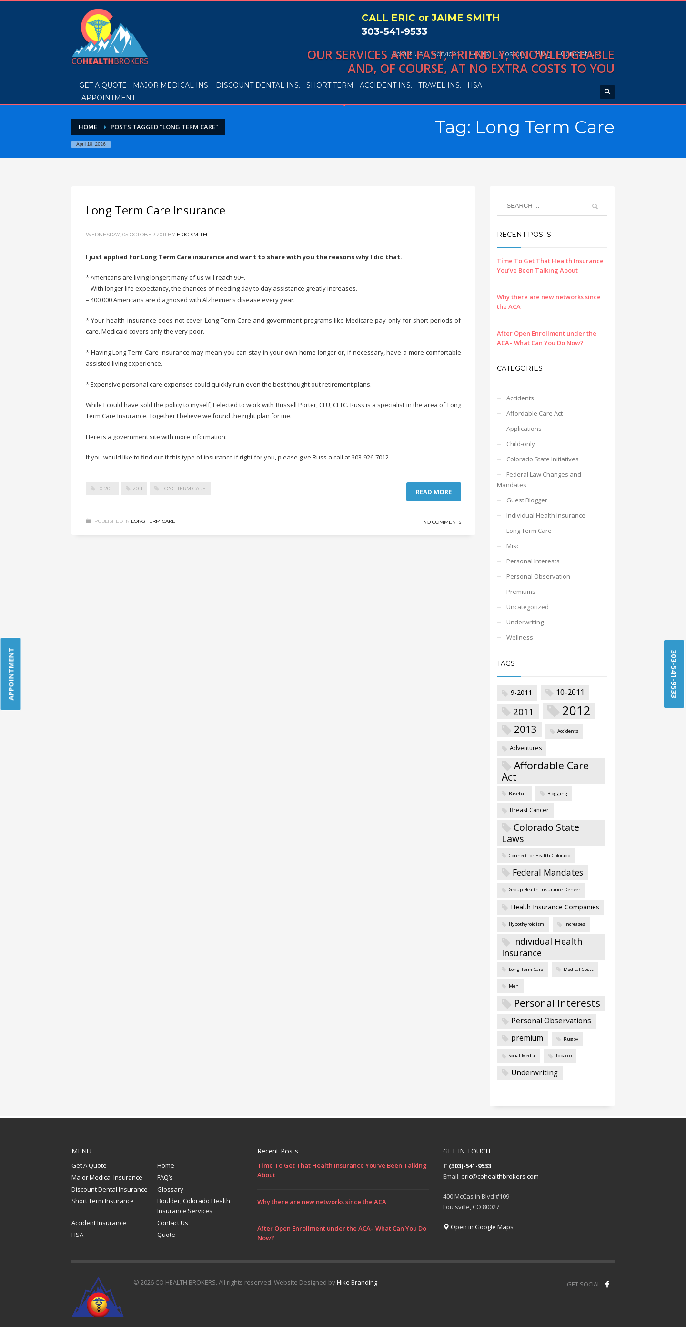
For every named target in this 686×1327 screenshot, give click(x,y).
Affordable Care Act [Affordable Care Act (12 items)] (545, 771)
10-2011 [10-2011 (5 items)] (570, 691)
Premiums (520, 591)
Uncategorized (527, 606)
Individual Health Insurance (545, 515)
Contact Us (172, 1222)
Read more (434, 492)
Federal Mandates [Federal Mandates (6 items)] (548, 872)
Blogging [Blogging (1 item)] (557, 793)
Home (165, 1165)
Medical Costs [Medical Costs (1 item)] (579, 969)
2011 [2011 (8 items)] (523, 711)
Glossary (170, 1189)
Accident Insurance (98, 1222)
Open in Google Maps (478, 1227)
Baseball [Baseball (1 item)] (518, 793)
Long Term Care (183, 488)
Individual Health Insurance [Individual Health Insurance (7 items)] (542, 947)
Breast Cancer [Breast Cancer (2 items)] (529, 810)
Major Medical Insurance (106, 1177)
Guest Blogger (526, 500)
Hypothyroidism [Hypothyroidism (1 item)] (526, 924)
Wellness (519, 637)
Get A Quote (89, 1165)
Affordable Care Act (534, 413)
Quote (166, 1234)
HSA (77, 1234)
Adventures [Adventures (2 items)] (526, 748)
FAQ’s (165, 1177)
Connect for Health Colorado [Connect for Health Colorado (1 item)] (539, 855)
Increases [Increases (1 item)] (575, 924)
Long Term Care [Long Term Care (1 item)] (526, 969)
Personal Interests (533, 561)
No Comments (442, 522)
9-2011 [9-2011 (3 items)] (521, 692)
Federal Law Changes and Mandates (539, 479)
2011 (137, 488)
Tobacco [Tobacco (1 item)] (563, 1055)
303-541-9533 (394, 31)
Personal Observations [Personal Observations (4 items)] (551, 1021)
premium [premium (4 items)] (527, 1038)
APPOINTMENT (11, 674)
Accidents (520, 398)
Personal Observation (538, 576)
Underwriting (525, 622)
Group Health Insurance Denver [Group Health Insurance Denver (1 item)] (544, 890)
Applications (524, 428)
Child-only (520, 443)
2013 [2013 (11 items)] (525, 728)
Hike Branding (357, 1282)
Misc (512, 545)
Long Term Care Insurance (155, 210)
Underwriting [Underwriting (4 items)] (534, 1073)
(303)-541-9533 (470, 1166)
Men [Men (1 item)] (514, 986)
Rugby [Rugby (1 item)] (571, 1039)
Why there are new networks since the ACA (321, 1201)
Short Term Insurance (102, 1200)
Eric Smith (192, 234)
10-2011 (106, 488)
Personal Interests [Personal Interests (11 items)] (557, 1003)
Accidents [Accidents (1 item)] (567, 731)
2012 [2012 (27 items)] (576, 711)
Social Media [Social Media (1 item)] (522, 1055)
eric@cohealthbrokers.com (500, 1176)
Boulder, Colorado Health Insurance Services (193, 1205)
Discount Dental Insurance (109, 1189)
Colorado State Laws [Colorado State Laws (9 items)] (540, 833)
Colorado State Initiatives (542, 459)
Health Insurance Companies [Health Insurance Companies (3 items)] (555, 906)
